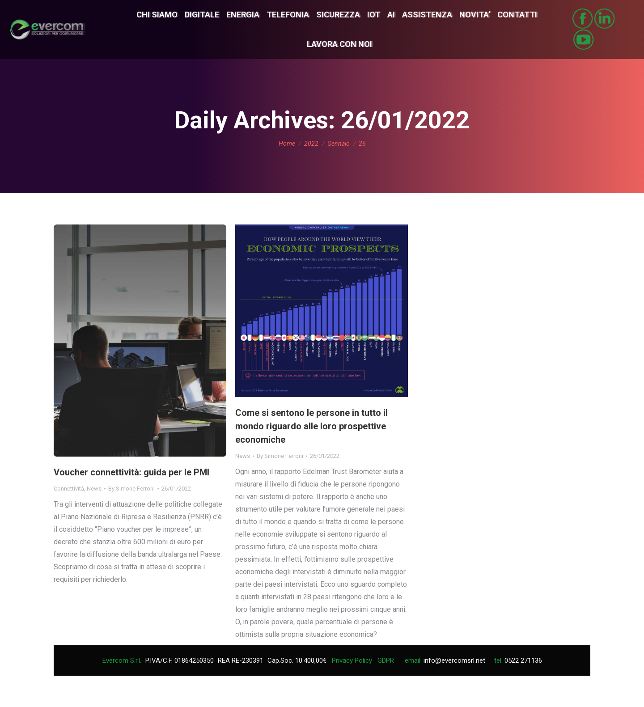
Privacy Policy (352, 660)
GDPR (385, 660)
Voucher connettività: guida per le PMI (131, 472)
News (94, 488)
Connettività (69, 488)
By (131, 488)
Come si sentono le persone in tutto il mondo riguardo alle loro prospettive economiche (311, 426)
